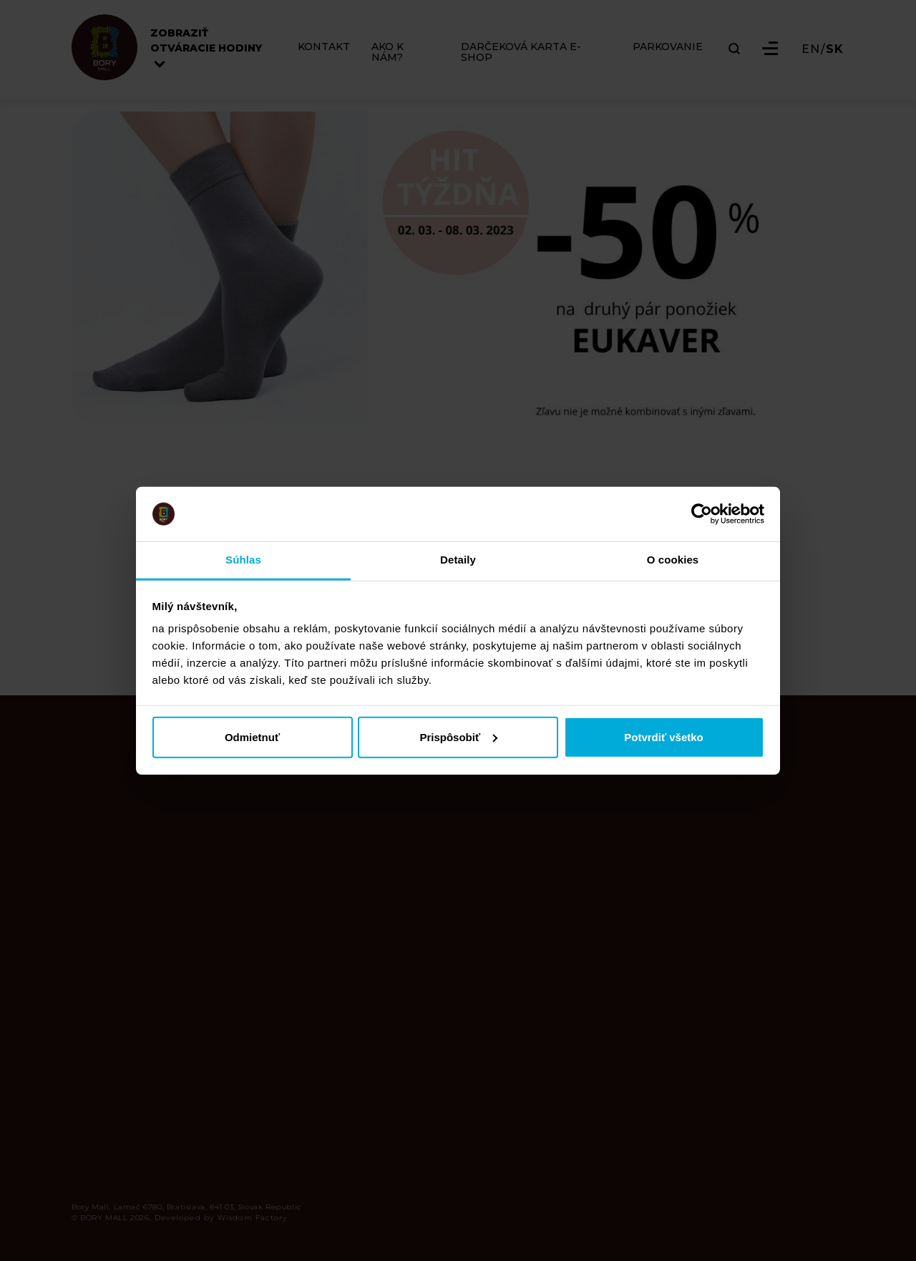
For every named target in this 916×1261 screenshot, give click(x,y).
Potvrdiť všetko (663, 736)
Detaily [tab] (458, 560)
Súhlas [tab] (243, 560)
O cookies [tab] (673, 560)
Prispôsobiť (458, 736)
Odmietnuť (252, 736)
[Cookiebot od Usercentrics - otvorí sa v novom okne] (701, 514)
